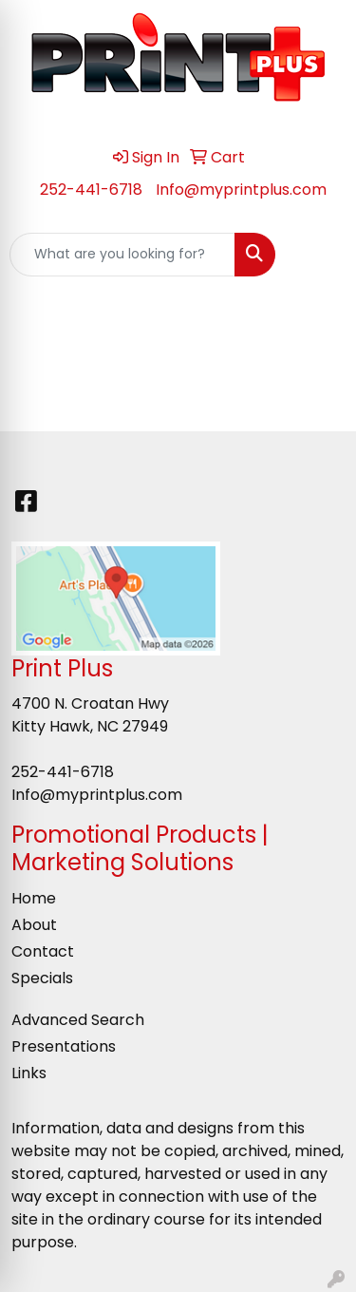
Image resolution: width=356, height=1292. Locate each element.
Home (33, 898)
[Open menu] (318, 255)
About (34, 925)
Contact (42, 951)
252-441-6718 (91, 189)
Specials (42, 978)
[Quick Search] (122, 254)
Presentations (63, 1046)
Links (29, 1073)
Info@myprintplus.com (241, 189)
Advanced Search (77, 1020)
